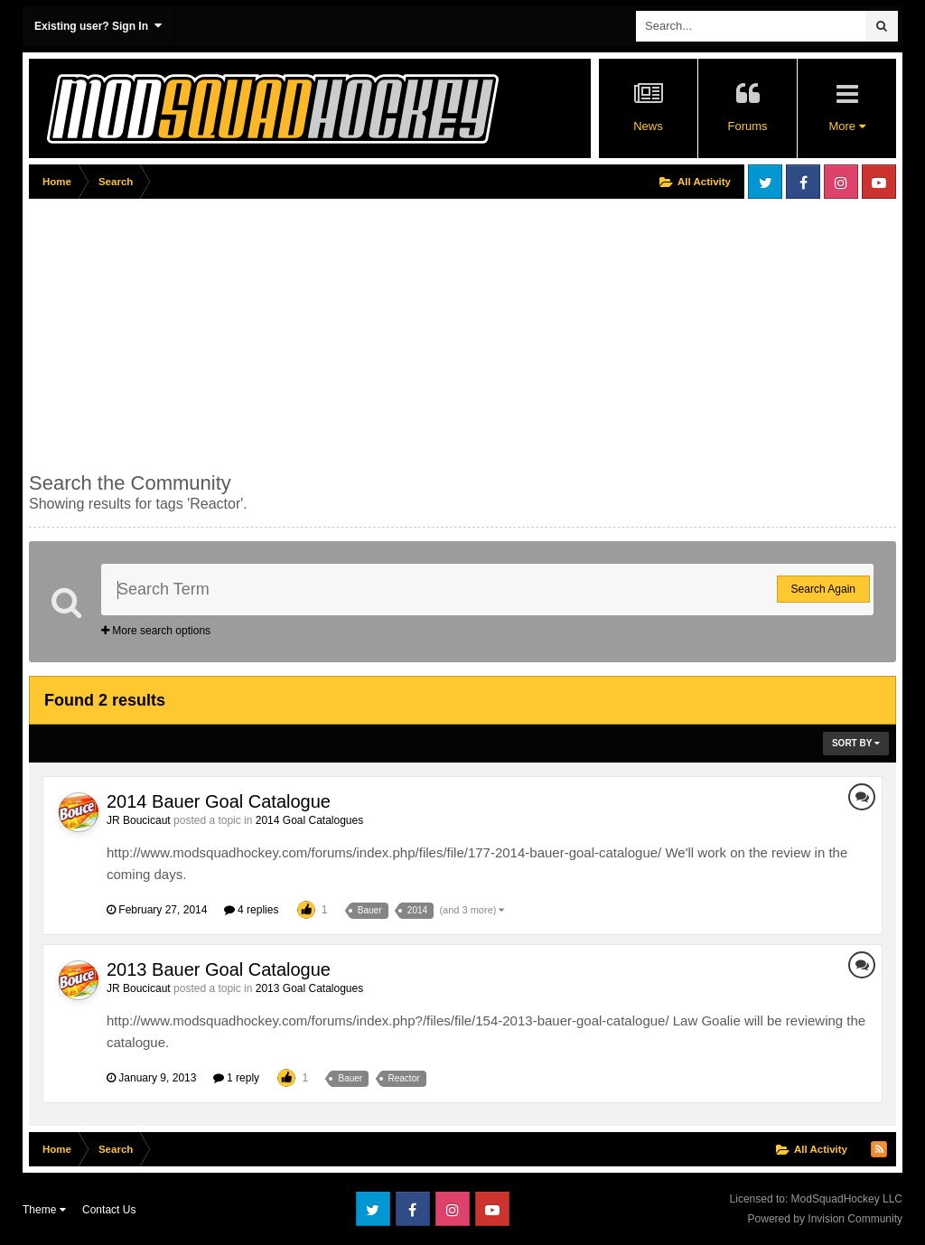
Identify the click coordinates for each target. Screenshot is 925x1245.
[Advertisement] (240, 331)
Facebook (803, 181)
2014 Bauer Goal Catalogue (219, 801)
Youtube (879, 181)
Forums (747, 126)
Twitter (765, 181)
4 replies (251, 909)
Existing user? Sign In (98, 26)
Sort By (856, 743)
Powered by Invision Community (825, 1218)
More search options (155, 630)
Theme (44, 1209)
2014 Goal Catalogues (309, 820)
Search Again (823, 589)
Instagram (841, 181)
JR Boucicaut (139, 820)
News (648, 126)
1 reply (236, 1078)
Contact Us (108, 1209)
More (846, 126)
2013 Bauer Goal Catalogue (219, 969)
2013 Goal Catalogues (309, 988)
